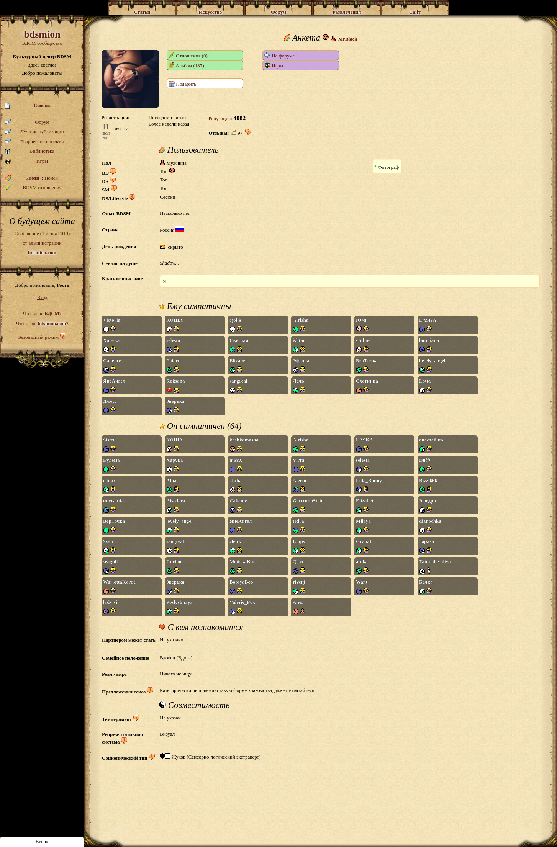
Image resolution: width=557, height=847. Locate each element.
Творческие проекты (34, 142)
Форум (27, 122)
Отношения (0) (188, 55)
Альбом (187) (186, 65)
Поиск (51, 178)
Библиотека (29, 151)
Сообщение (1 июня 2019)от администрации (42, 243)
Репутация (219, 118)
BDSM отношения (33, 188)
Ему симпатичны (195, 306)
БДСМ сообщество (42, 37)
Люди (32, 178)
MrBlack (347, 39)
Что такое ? (42, 313)
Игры (26, 161)
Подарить (182, 83)
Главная (28, 105)
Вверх (42, 841)
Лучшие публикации (34, 132)
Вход (42, 297)
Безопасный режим (38, 337)
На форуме (279, 55)
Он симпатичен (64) (200, 426)
